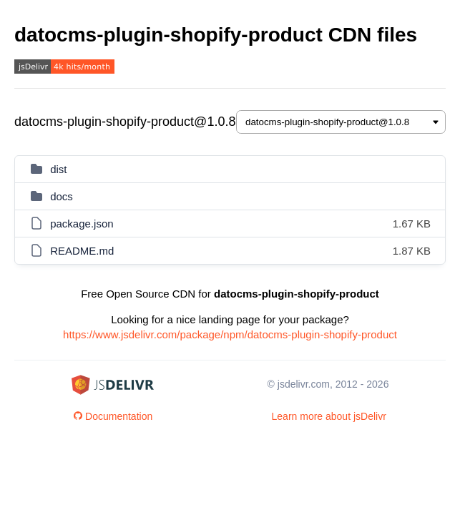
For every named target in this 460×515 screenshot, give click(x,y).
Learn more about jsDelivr (329, 416)
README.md (82, 251)
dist (58, 169)
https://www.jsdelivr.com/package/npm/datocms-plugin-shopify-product (230, 334)
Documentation (113, 416)
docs (61, 196)
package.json (81, 223)
